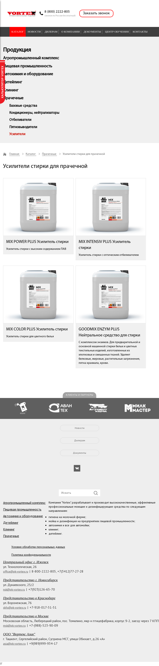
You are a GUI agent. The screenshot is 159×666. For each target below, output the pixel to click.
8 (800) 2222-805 (57, 11)
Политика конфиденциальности (31, 555)
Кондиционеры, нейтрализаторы (34, 113)
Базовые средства (23, 106)
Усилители (17, 134)
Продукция (17, 50)
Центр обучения (117, 31)
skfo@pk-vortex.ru (14, 607)
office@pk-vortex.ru (15, 571)
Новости (34, 31)
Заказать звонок (96, 13)
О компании (70, 31)
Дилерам (51, 31)
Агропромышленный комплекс (31, 58)
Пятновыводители (23, 127)
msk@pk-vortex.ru (14, 625)
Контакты (140, 31)
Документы (92, 31)
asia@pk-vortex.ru (14, 643)
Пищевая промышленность (27, 66)
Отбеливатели (20, 120)
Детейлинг (12, 82)
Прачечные (13, 98)
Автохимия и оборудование (28, 74)
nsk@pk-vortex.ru (14, 589)
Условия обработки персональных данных (38, 547)
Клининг (10, 90)
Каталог (17, 31)
